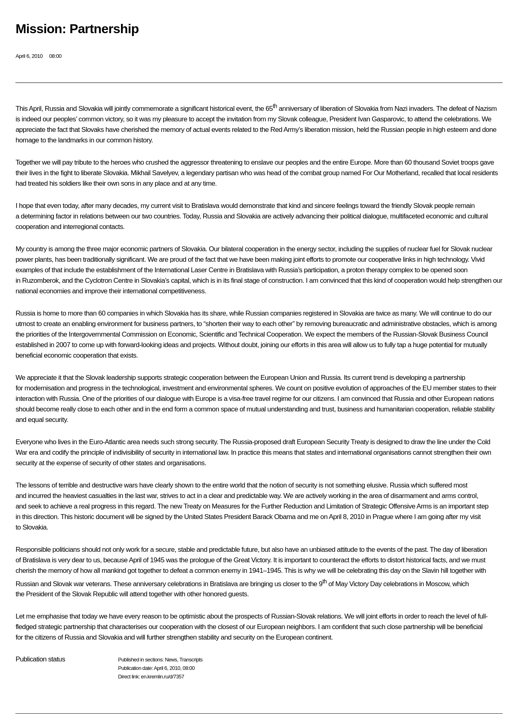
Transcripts (190, 660)
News (171, 660)
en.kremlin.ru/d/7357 (162, 677)
